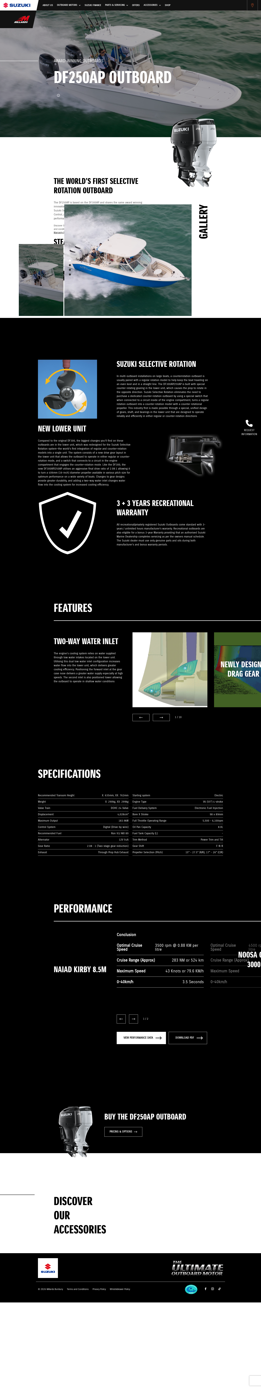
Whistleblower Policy (120, 1289)
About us (48, 5)
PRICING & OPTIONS (123, 1132)
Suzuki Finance (93, 5)
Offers (136, 5)
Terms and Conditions (78, 1289)
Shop (167, 5)
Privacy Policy (99, 1289)
